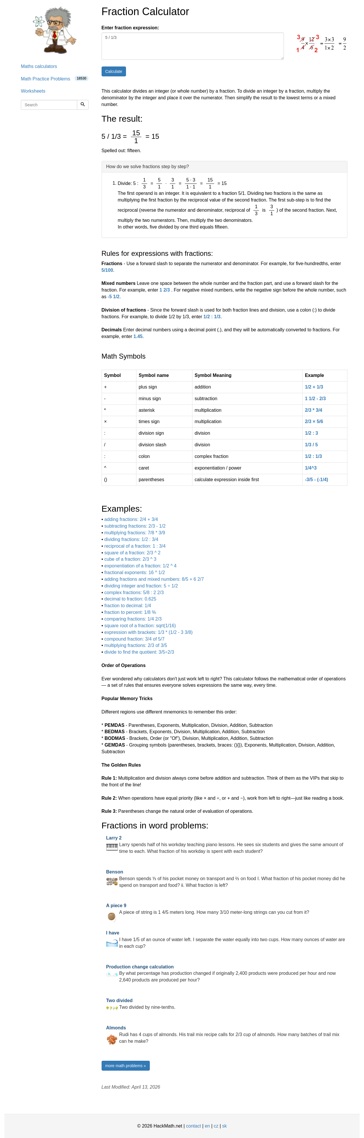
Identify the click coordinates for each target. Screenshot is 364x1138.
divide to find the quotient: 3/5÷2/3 (139, 652)
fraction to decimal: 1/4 (127, 605)
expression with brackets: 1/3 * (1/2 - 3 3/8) (148, 632)
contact (193, 1125)
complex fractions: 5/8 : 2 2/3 (134, 592)
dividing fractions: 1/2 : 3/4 (131, 539)
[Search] (83, 105)
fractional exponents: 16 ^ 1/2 (134, 572)
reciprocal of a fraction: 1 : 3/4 (135, 546)
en (207, 1125)
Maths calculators (39, 66)
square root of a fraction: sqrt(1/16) (140, 625)
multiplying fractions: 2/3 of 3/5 (135, 645)
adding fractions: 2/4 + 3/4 (131, 519)
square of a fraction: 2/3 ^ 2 (132, 552)
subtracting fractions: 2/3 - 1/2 (135, 526)
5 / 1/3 (193, 46)
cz (216, 1125)
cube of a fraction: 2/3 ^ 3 (130, 559)
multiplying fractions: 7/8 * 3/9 (134, 532)
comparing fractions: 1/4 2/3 (133, 618)
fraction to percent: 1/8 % (130, 612)
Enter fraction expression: (130, 27)
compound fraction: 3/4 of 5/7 (134, 639)
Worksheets (33, 91)
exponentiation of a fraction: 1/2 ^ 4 (140, 565)
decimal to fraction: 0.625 (130, 598)
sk (224, 1125)
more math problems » (125, 1065)
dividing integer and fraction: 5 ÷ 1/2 (141, 585)
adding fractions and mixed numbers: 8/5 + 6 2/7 (154, 579)
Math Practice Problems (55, 78)
